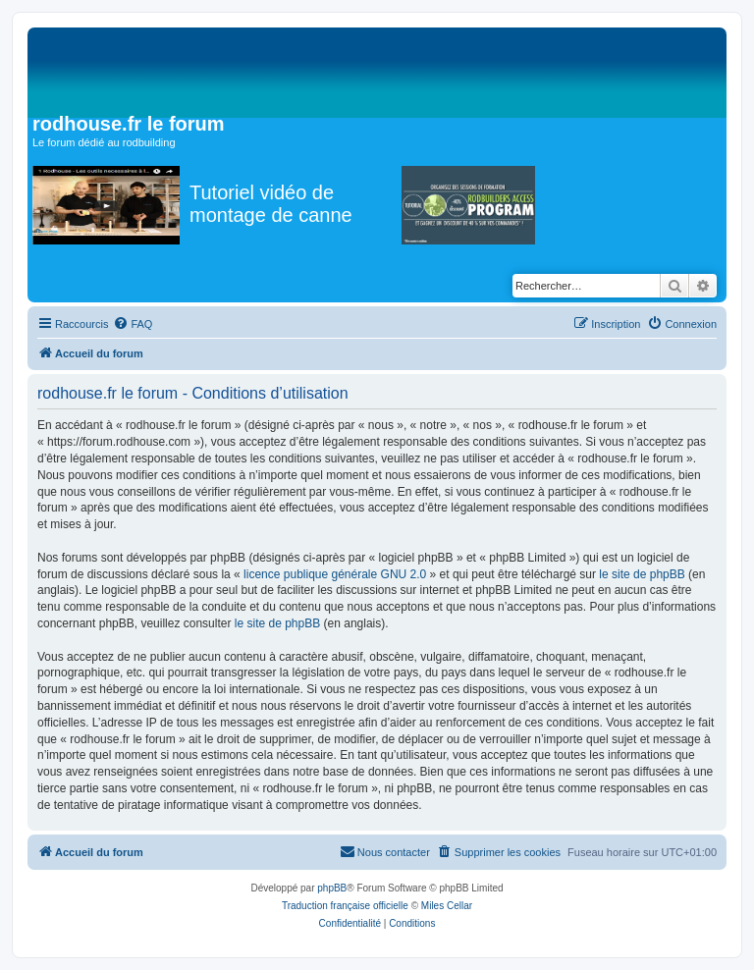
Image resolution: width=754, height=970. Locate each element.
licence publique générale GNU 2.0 (334, 574)
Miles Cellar (446, 905)
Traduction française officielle (345, 905)
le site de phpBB (641, 574)
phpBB (332, 888)
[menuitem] (132, 324)
